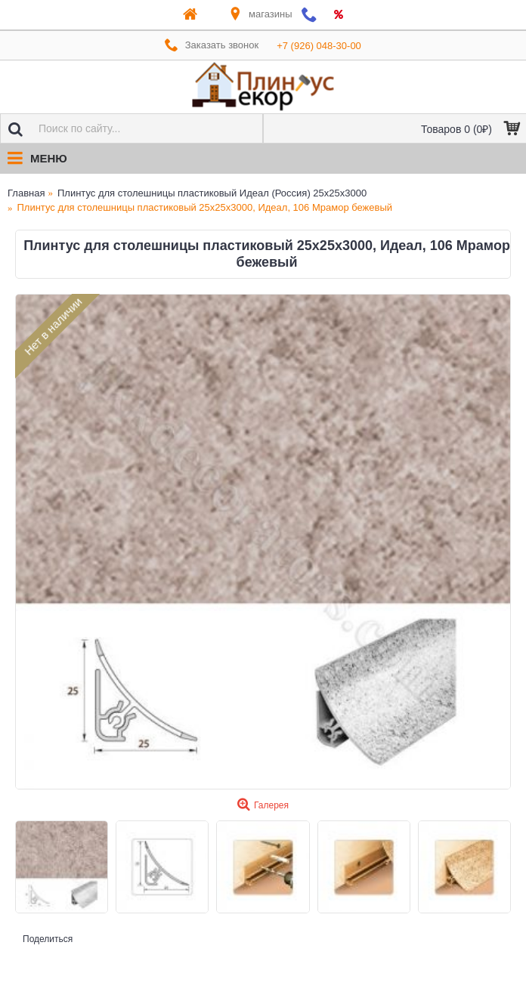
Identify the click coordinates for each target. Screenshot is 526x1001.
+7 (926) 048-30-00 (319, 45)
